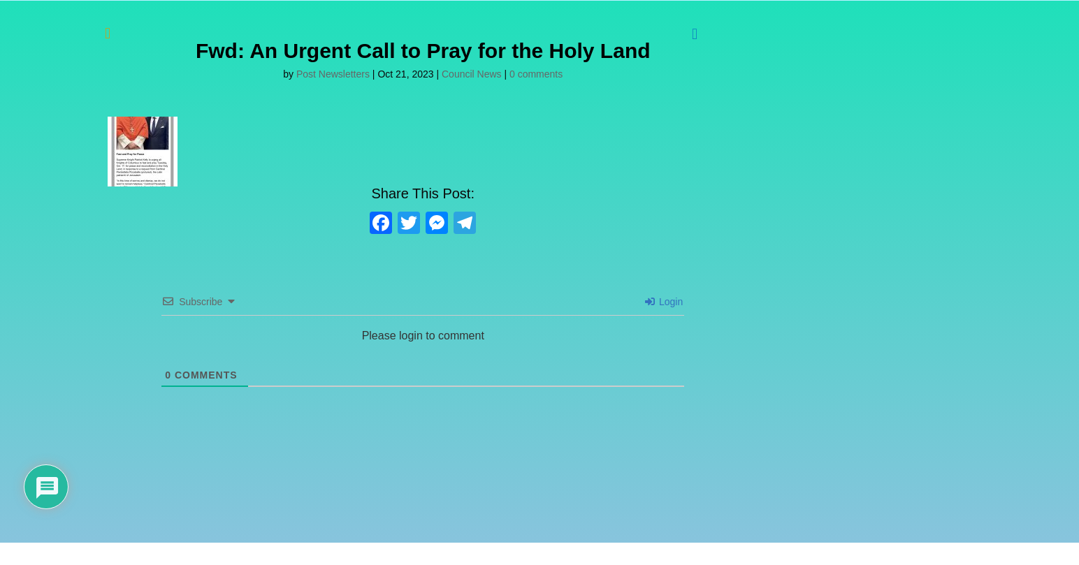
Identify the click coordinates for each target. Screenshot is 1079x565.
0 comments (536, 74)
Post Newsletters (333, 74)
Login (664, 301)
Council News (472, 74)
